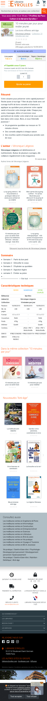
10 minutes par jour (28, 302)
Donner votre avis (22, 44)
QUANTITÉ (23, 73)
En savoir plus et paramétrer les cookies (26, 690)
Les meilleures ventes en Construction (18, 526)
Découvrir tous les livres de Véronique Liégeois (28, 248)
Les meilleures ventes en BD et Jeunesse (19, 545)
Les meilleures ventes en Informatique (18, 524)
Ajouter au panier (23, 84)
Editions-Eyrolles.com (9, 661)
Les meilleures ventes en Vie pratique (17, 540)
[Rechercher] (21, 11)
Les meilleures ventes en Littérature (17, 534)
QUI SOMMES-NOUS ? (9, 614)
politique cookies (23, 687)
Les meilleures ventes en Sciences (16, 532)
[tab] (8, 57)
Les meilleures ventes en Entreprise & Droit (20, 529)
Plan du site (38, 667)
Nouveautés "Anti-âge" (15, 397)
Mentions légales (7, 667)
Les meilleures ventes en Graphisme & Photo (20, 521)
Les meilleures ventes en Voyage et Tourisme (21, 542)
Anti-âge (16, 560)
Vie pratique (8, 550)
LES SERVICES (23, 628)
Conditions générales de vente (24, 667)
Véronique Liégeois (22, 34)
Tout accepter (16, 696)
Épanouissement (19, 555)
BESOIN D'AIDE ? (23, 623)
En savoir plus (40, 159)
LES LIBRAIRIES (23, 618)
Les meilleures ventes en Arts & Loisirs (18, 537)
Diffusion (33, 661)
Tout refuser (32, 696)
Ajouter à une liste (23, 51)
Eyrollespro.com (23, 661)
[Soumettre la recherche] (44, 11)
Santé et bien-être (21, 550)
